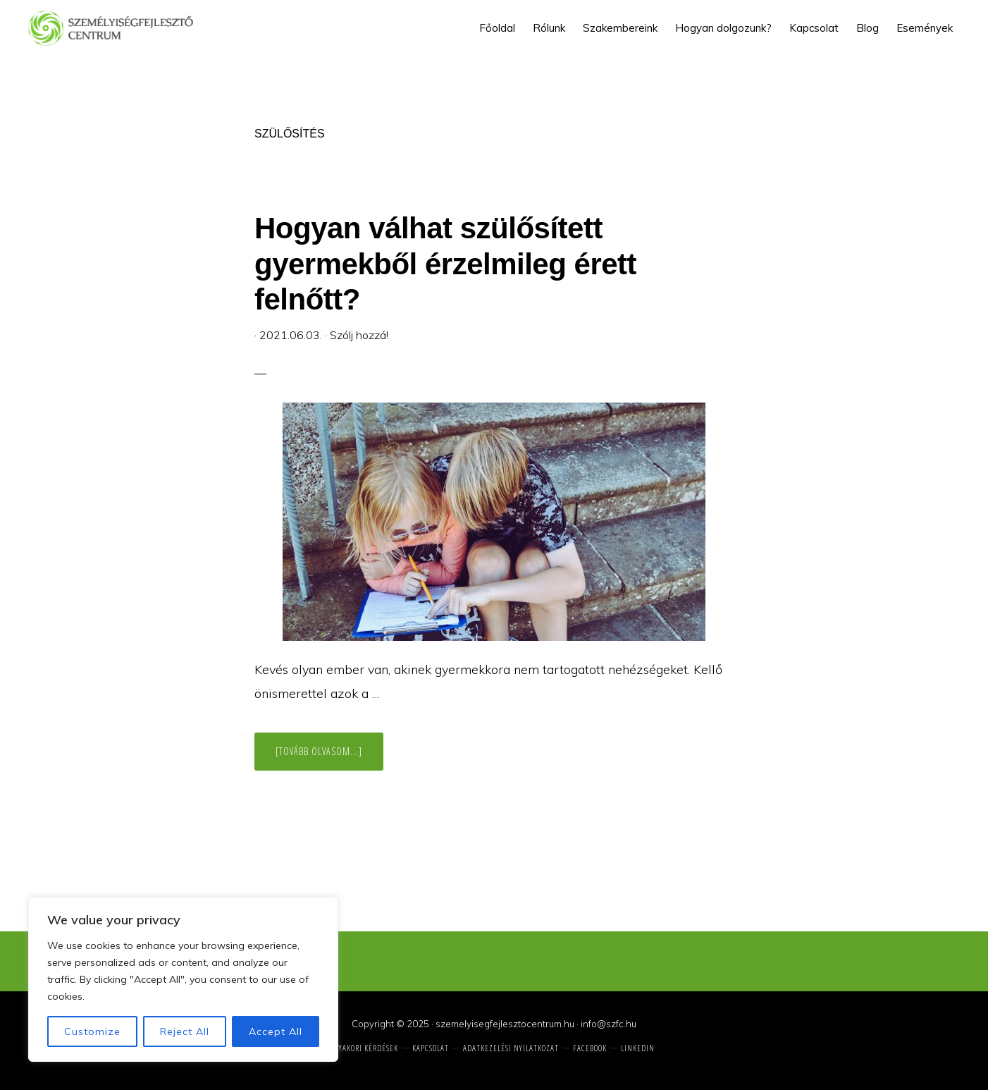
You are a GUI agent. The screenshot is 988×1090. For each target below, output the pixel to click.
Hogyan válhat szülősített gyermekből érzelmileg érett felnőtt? (445, 264)
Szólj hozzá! (359, 335)
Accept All (275, 1031)
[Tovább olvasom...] (329, 757)
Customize (92, 1031)
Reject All (184, 1031)
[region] (183, 979)
